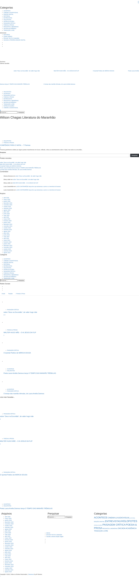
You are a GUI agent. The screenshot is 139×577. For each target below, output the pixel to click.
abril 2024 (6, 238)
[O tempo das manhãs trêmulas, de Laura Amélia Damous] (10, 381)
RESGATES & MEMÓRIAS (11, 26)
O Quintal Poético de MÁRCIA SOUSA (96, 70)
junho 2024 (7, 235)
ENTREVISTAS (8, 18)
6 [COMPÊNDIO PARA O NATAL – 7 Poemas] (0, 148)
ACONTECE (7, 11)
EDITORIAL (7, 16)
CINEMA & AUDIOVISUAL (11, 12)
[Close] (69, 2)
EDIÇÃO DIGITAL (8, 14)
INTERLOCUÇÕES (9, 21)
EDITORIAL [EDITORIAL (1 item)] (132, 518)
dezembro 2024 (8, 224)
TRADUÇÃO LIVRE (9, 30)
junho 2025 (7, 213)
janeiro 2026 (7, 201)
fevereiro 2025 (8, 220)
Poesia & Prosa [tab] (20, 293)
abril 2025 (6, 217)
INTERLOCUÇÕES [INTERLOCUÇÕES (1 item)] (98, 525)
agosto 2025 (7, 210)
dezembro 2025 (8, 203)
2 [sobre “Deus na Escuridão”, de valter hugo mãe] (0, 419)
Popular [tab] (10, 293)
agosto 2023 (7, 252)
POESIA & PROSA (9, 25)
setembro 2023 (8, 251)
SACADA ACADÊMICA (10, 28)
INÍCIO (48, 533)
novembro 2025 (8, 205)
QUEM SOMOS (8, 36)
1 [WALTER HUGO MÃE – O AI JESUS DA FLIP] (0, 444)
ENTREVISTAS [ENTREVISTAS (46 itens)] (113, 521)
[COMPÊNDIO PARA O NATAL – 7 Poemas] (13, 130)
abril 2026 (6, 197)
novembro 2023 (8, 247)
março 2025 (7, 219)
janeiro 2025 (7, 222)
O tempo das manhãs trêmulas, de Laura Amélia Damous (52, 84)
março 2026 (7, 199)
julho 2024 (6, 233)
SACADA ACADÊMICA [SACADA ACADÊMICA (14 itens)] (127, 528)
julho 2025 (6, 212)
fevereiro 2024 (8, 242)
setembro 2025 (8, 208)
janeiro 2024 (7, 243)
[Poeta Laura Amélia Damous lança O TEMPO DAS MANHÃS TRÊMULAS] (10, 361)
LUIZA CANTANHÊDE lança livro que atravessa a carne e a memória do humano (38, 186)
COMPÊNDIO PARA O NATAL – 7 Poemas (15, 145)
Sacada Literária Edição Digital (54, 536)
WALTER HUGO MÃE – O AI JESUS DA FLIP (59, 70)
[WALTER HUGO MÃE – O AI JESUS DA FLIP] (10, 322)
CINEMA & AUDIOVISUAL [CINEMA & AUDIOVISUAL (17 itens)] (119, 518)
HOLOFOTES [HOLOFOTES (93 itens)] (129, 521)
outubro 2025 (7, 206)
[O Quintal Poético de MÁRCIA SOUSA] (10, 342)
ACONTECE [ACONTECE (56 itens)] (100, 517)
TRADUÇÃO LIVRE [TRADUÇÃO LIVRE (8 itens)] (101, 531)
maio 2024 (6, 236)
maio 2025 (6, 215)
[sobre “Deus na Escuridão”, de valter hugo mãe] (10, 302)
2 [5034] (4, 315)
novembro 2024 (8, 226)
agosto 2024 (7, 231)
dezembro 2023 (8, 245)
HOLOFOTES (7, 19)
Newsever (31, 574)
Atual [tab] (3, 293)
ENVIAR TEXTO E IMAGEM (11, 38)
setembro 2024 (8, 229)
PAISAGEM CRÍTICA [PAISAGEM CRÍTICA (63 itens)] (114, 524)
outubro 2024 (7, 228)
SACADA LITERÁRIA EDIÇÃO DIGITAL (14, 40)
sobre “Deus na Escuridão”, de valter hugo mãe (20, 70)
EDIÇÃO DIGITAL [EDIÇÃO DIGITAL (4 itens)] (99, 521)
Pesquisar (3, 152)
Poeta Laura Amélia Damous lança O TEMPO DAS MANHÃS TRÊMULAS (20, 168)
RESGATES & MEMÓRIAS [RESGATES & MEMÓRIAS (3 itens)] (110, 528)
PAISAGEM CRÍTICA (9, 23)
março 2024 (7, 240)
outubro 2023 (7, 249)
